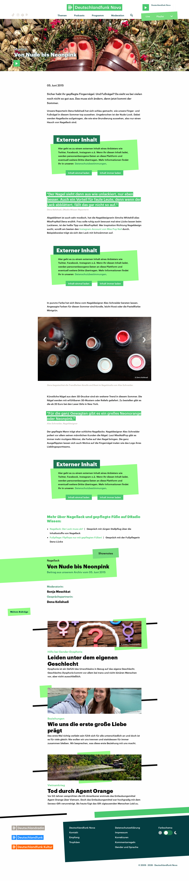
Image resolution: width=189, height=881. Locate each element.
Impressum (121, 832)
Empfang (74, 837)
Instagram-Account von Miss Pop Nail (100, 229)
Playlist (160, 16)
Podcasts (79, 15)
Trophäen (74, 842)
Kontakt (73, 832)
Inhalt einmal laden (78, 172)
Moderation (117, 15)
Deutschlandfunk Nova (82, 827)
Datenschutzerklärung (127, 827)
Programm (98, 15)
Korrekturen (121, 837)
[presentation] (45, 338)
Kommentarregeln (125, 842)
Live (148, 16)
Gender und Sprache (126, 847)
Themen (62, 15)
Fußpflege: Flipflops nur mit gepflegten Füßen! (76, 537)
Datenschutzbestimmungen (90, 163)
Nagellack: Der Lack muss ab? (66, 528)
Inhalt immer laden (110, 172)
